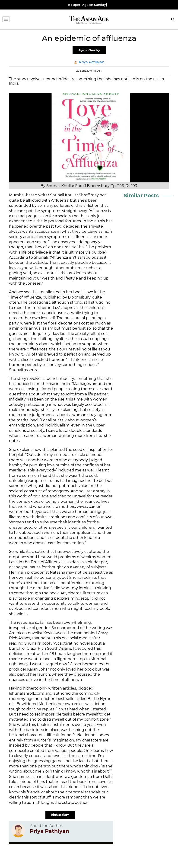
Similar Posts (141, 195)
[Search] (173, 19)
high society (60, 815)
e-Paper (74, 4)
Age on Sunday (94, 4)
